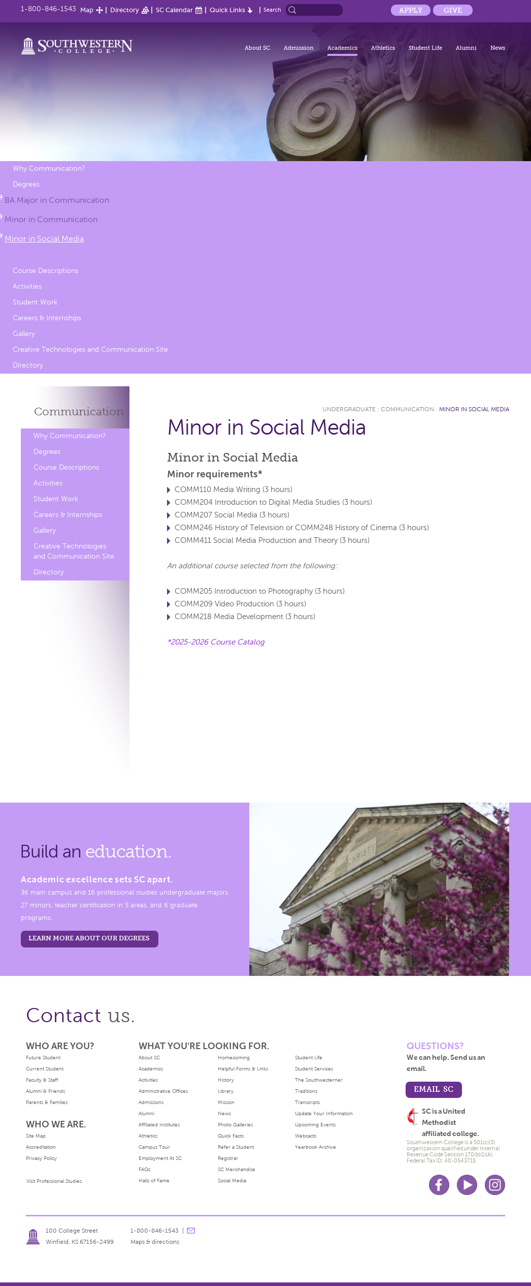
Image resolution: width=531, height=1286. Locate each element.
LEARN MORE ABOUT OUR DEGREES (89, 938)
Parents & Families (47, 1102)
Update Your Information (324, 1113)
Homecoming (234, 1057)
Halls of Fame (154, 1180)
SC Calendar (174, 10)
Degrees (26, 184)
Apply (410, 10)
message (191, 1231)
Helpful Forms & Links (243, 1068)
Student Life (425, 48)
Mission (226, 1102)
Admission (299, 48)
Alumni (466, 48)
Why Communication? (49, 168)
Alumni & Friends (45, 1091)
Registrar (228, 1158)
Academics (342, 48)
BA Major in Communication (57, 200)
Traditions (306, 1091)
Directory (124, 10)
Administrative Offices (163, 1091)
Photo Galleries (235, 1124)
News (497, 48)
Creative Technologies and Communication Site (90, 349)
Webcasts (305, 1136)
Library (226, 1091)
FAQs (144, 1169)
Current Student (44, 1068)
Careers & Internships (47, 318)
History (226, 1080)
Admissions (151, 1102)
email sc (433, 1089)
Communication (79, 411)
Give (453, 10)
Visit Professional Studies (54, 1181)
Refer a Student (236, 1147)
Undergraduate (349, 409)
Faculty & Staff (42, 1080)
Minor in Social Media (44, 238)
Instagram (495, 1185)
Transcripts (307, 1102)
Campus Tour (154, 1147)
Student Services (314, 1068)
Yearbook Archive (315, 1147)
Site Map (36, 1136)
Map (86, 10)
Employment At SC (160, 1158)
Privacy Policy (41, 1158)
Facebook (439, 1185)
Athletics (383, 48)
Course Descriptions (45, 270)
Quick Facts (231, 1136)
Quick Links (227, 10)
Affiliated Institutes (159, 1124)
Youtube (467, 1185)
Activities (27, 286)
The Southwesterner (319, 1080)
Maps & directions (154, 1241)
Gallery (24, 334)
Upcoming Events (315, 1124)
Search (272, 10)
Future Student (43, 1057)
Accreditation (41, 1147)
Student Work (35, 302)
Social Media (232, 1180)
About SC (257, 48)
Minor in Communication (51, 219)
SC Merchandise (236, 1169)
